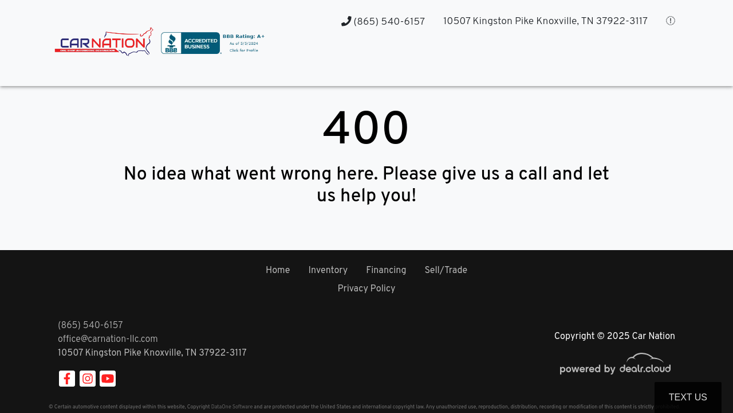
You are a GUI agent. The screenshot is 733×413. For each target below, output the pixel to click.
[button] (475, 63)
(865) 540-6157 (383, 22)
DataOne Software (232, 407)
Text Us (688, 397)
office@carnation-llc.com (108, 339)
